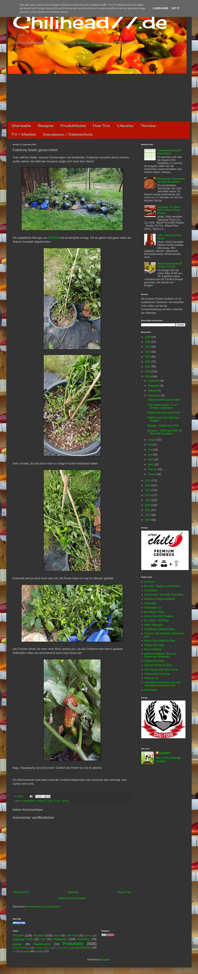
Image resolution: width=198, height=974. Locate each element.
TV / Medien (24, 134)
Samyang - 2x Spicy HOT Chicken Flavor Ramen (168, 210)
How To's (101, 125)
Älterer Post (124, 892)
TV (14, 951)
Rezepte (45, 125)
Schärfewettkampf (62, 948)
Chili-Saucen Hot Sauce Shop (161, 669)
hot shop (24, 951)
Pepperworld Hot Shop (157, 674)
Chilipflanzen (28, 801)
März (151, 464)
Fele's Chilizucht (153, 625)
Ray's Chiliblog (152, 649)
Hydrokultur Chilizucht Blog (159, 629)
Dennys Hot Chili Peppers (158, 616)
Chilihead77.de (90, 21)
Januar (152, 474)
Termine (148, 125)
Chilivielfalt (150, 603)
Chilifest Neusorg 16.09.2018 (163, 412)
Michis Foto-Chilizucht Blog (159, 640)
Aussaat (38, 935)
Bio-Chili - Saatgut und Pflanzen (162, 586)
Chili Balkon (151, 590)
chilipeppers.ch (152, 607)
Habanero (60, 939)
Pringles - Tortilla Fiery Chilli (163, 425)
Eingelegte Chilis (23, 939)
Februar (153, 469)
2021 (148, 361)
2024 (148, 346)
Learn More (160, 8)
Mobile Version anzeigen (72, 898)
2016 (148, 485)
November (154, 385)
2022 (148, 356)
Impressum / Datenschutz (68, 134)
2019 (148, 371)
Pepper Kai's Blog (154, 645)
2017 (148, 480)
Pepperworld (41, 944)
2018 (148, 376)
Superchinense (82, 947)
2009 (148, 520)
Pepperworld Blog (154, 661)
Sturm (57, 801)
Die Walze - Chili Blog (156, 620)
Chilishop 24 (151, 678)
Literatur (125, 125)
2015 (148, 490)
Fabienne (41, 801)
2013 (148, 500)
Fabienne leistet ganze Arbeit (163, 399)
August (152, 439)
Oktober (153, 390)
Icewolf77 (164, 753)
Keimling (83, 939)
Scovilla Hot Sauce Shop (158, 665)
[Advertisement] (99, 97)
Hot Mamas (150, 689)
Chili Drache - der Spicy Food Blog (163, 594)
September (154, 395)
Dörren (87, 935)
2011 (148, 510)
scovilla (39, 951)
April (151, 459)
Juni (150, 449)
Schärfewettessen (42, 948)
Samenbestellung (21, 947)
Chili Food (72, 935)
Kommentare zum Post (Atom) (43, 906)
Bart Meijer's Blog (154, 612)
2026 (148, 337)
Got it (175, 8)
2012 (148, 505)
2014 (148, 495)
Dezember (154, 380)
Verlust (65, 801)
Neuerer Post (20, 892)
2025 (148, 342)
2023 (148, 351)
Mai (150, 454)
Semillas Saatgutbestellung (159, 599)
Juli (150, 444)
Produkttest (73, 943)
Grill (43, 939)
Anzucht (18, 935)
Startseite (21, 125)
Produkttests (73, 125)
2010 (148, 515)
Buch (56, 935)
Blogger (105, 959)
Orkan (50, 801)
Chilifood (53, 237)
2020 (148, 366)
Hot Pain (149, 582)
